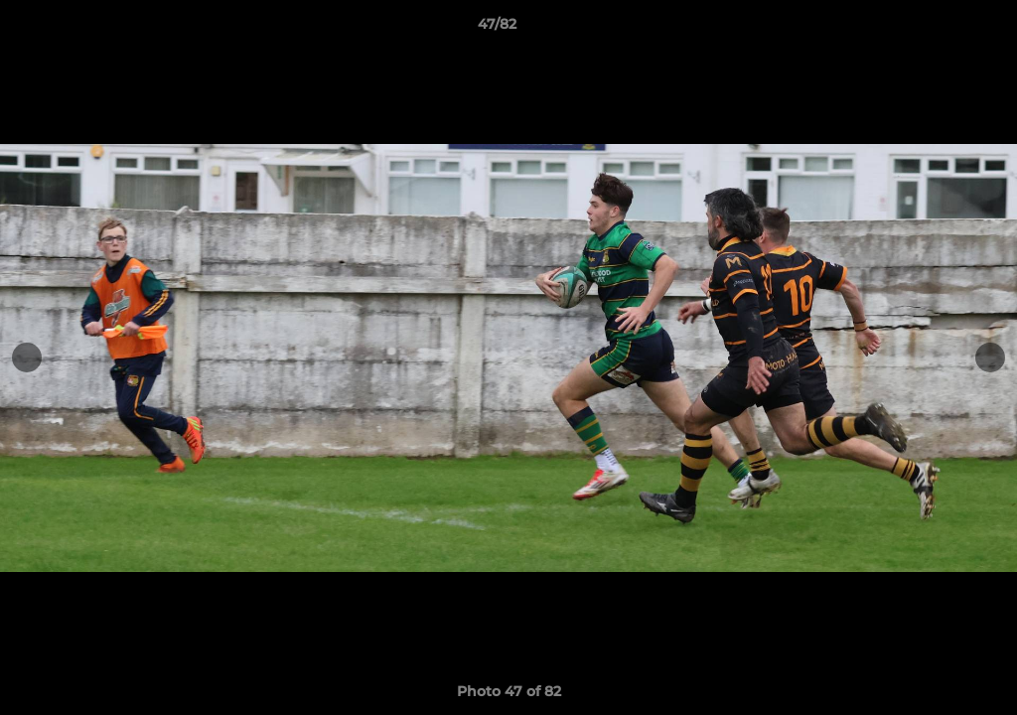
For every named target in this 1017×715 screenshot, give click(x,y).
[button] (933, 29)
